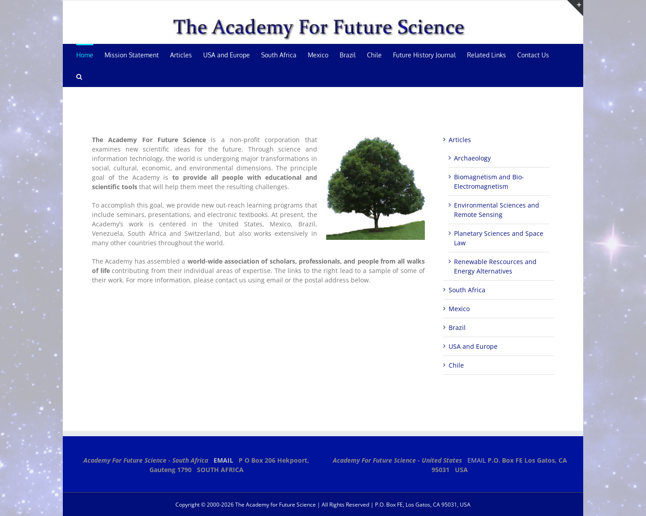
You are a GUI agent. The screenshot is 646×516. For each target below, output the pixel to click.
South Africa (467, 290)
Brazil (457, 327)
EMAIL (223, 460)
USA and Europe (473, 346)
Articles (460, 139)
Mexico (459, 308)
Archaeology (472, 158)
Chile (456, 365)
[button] (79, 76)
